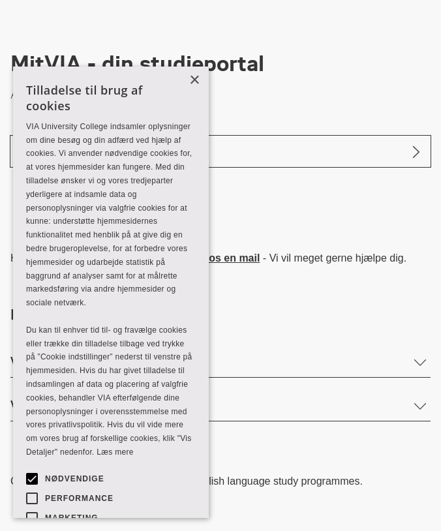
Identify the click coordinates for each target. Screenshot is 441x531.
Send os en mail (220, 258)
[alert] (111, 292)
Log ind (40, 151)
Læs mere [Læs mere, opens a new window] (115, 452)
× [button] (194, 80)
